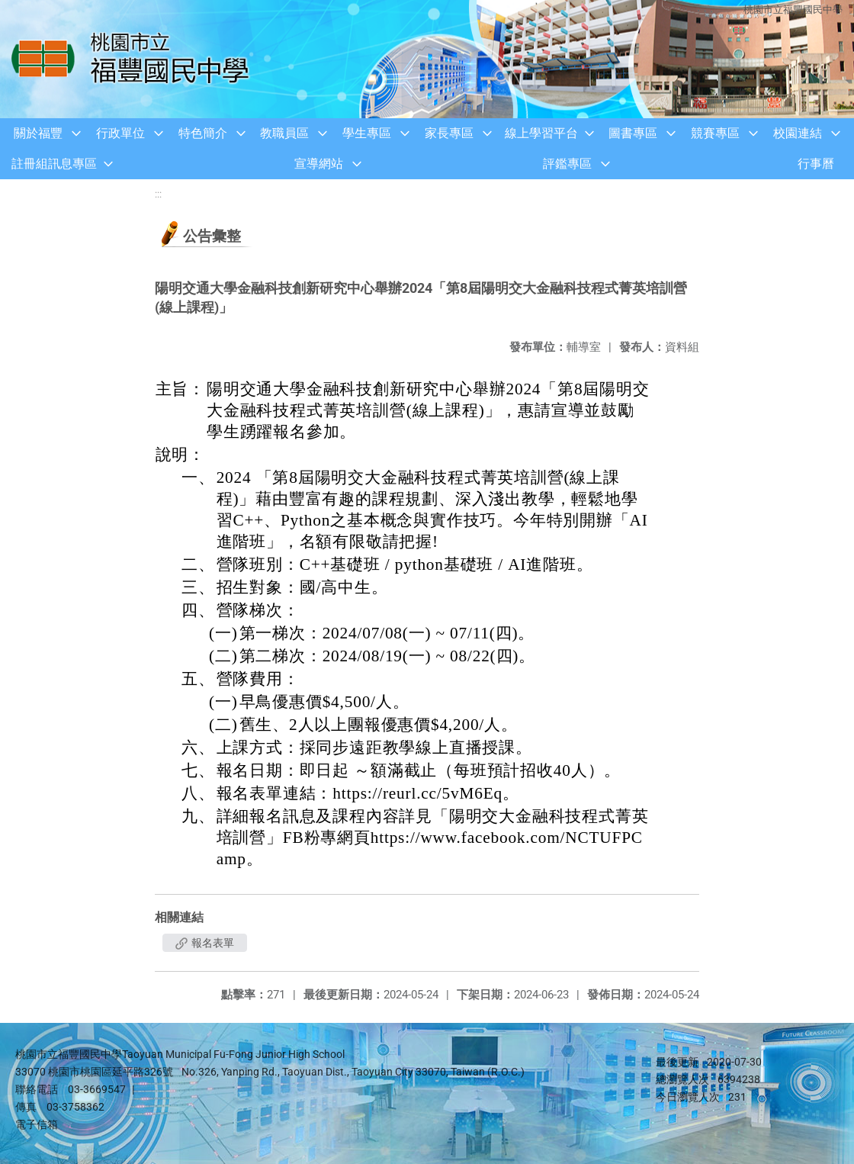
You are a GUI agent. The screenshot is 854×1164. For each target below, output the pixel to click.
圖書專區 (632, 133)
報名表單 (204, 943)
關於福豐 (38, 133)
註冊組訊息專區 (54, 163)
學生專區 (366, 133)
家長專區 (449, 133)
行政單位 (120, 133)
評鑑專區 (567, 163)
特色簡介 (202, 133)
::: (158, 194)
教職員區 (284, 133)
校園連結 (797, 133)
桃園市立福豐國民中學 (793, 9)
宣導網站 (318, 163)
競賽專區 (715, 133)
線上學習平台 (541, 133)
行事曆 (816, 163)
